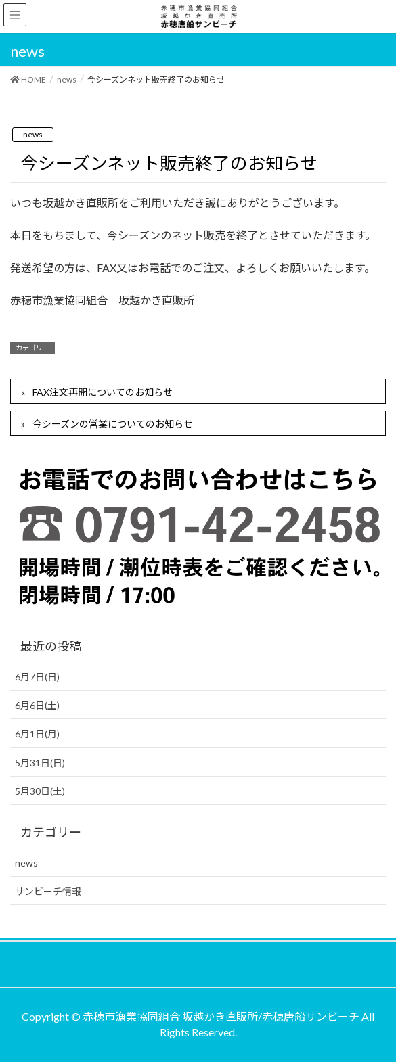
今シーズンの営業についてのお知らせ (112, 424)
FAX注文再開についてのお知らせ (102, 392)
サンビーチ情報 (48, 891)
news (33, 134)
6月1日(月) (37, 733)
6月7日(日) (37, 677)
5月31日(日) (40, 762)
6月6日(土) (37, 705)
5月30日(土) (40, 791)
